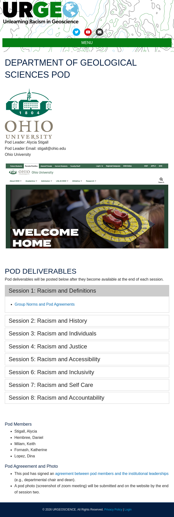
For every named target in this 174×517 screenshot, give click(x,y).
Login (128, 509)
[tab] (87, 290)
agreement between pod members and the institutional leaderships (111, 474)
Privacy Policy (113, 509)
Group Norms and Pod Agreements (45, 304)
